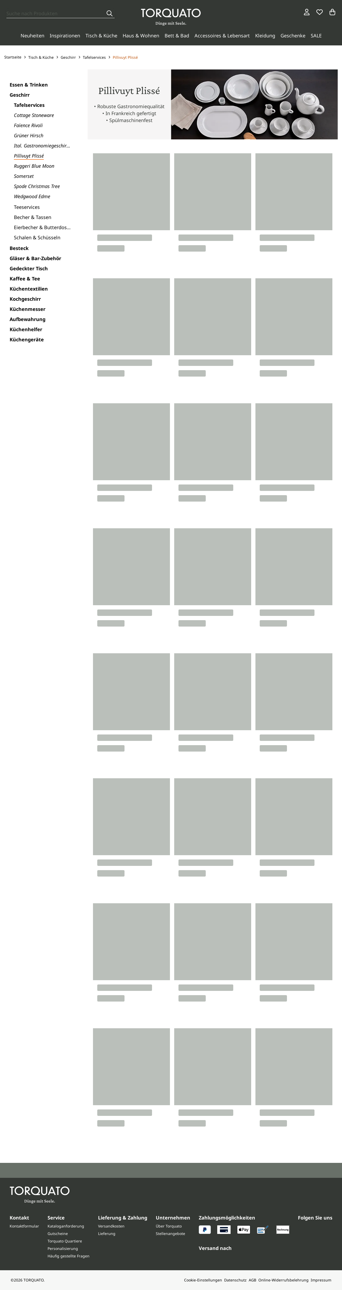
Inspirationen (65, 35)
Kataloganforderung (66, 1226)
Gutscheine (58, 1233)
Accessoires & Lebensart (222, 35)
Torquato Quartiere (65, 1241)
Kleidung (265, 35)
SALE (316, 35)
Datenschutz (235, 1280)
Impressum (321, 1280)
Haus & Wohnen (141, 35)
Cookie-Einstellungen (203, 1280)
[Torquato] (171, 17)
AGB (252, 1280)
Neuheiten (32, 35)
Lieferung (106, 1233)
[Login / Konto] (307, 12)
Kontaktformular (24, 1226)
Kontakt (19, 1217)
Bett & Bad (177, 35)
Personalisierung (63, 1248)
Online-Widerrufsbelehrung (283, 1280)
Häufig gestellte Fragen (69, 1255)
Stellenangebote (170, 1233)
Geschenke (293, 35)
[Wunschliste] (319, 12)
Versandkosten (111, 1226)
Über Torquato (169, 1226)
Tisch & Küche (101, 35)
